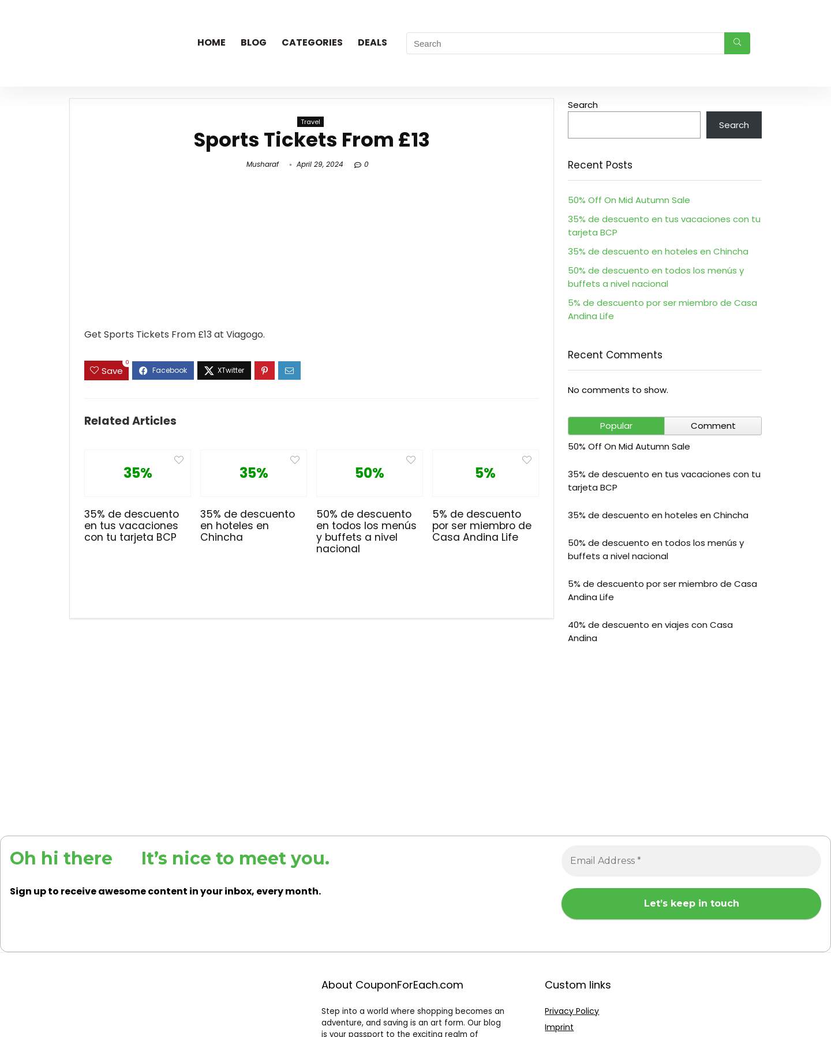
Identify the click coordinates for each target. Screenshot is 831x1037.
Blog (254, 42)
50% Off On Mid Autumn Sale (629, 200)
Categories (312, 42)
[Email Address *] (691, 861)
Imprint (559, 1027)
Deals (372, 42)
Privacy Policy (572, 1011)
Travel (310, 121)
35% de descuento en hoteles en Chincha (247, 525)
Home (211, 42)
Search (583, 105)
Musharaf (262, 164)
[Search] (737, 43)
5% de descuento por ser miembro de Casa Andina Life (481, 525)
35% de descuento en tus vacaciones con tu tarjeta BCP (131, 525)
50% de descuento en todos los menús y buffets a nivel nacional (366, 531)
